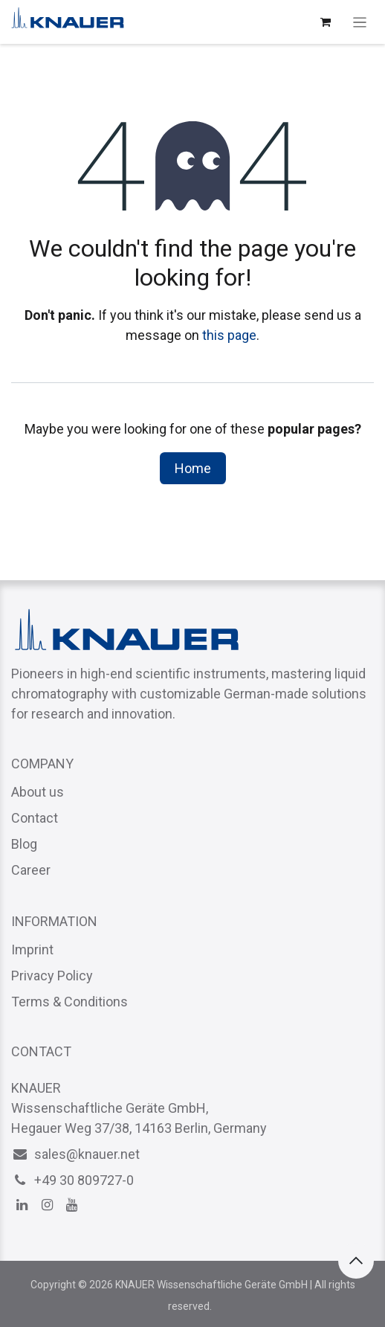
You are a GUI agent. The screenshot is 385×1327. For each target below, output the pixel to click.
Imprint (32, 949)
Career (31, 870)
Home (193, 468)
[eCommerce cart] (325, 22)
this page (229, 335)
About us (37, 792)
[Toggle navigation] (360, 21)
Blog (24, 844)
